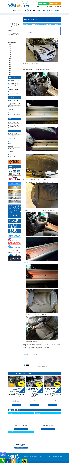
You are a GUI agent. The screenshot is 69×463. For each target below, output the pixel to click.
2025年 (10, 46)
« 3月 (11, 26)
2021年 (10, 54)
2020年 (10, 56)
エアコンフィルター (13, 141)
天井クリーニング (13, 140)
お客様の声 (41, 456)
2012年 (10, 72)
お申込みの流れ (24, 456)
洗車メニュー (11, 109)
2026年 (10, 44)
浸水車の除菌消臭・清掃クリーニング (14, 89)
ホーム (20, 456)
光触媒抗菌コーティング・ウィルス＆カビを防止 (15, 104)
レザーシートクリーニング (13, 136)
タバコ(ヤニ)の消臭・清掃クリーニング (14, 83)
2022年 (10, 52)
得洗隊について (36, 456)
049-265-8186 (22, 426)
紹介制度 (10, 143)
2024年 (10, 48)
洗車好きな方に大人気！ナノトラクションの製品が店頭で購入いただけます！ (13, 126)
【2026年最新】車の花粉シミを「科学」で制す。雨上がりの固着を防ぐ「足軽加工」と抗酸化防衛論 (14, 34)
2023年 (10, 50)
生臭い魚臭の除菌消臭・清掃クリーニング (15, 92)
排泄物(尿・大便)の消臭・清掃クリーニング (14, 87)
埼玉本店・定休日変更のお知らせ (13, 122)
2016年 (10, 64)
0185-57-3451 (22, 445)
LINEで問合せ (11, 153)
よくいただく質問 (30, 456)
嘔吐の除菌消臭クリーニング (31, 32)
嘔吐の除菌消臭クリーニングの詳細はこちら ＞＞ (34, 354)
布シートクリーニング (13, 138)
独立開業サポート (11, 154)
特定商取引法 (60, 456)
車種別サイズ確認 (11, 148)
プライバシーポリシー (12, 156)
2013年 (10, 70)
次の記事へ (44, 366)
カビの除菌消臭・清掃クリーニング (14, 85)
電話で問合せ (11, 151)
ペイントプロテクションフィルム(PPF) (14, 114)
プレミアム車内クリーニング (13, 135)
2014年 (10, 68)
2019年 (10, 58)
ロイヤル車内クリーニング (13, 133)
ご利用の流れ (11, 146)
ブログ (45, 456)
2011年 (10, 74)
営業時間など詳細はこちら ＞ (21, 447)
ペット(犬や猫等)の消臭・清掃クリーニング (14, 94)
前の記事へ (39, 366)
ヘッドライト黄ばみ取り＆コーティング (15, 111)
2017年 (10, 62)
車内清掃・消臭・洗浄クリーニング (14, 100)
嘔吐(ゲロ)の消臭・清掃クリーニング (14, 80)
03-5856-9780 (49, 426)
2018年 (10, 60)
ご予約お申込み (49, 456)
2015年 (10, 66)
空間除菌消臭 (11, 106)
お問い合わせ (55, 456)
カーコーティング (11, 112)
